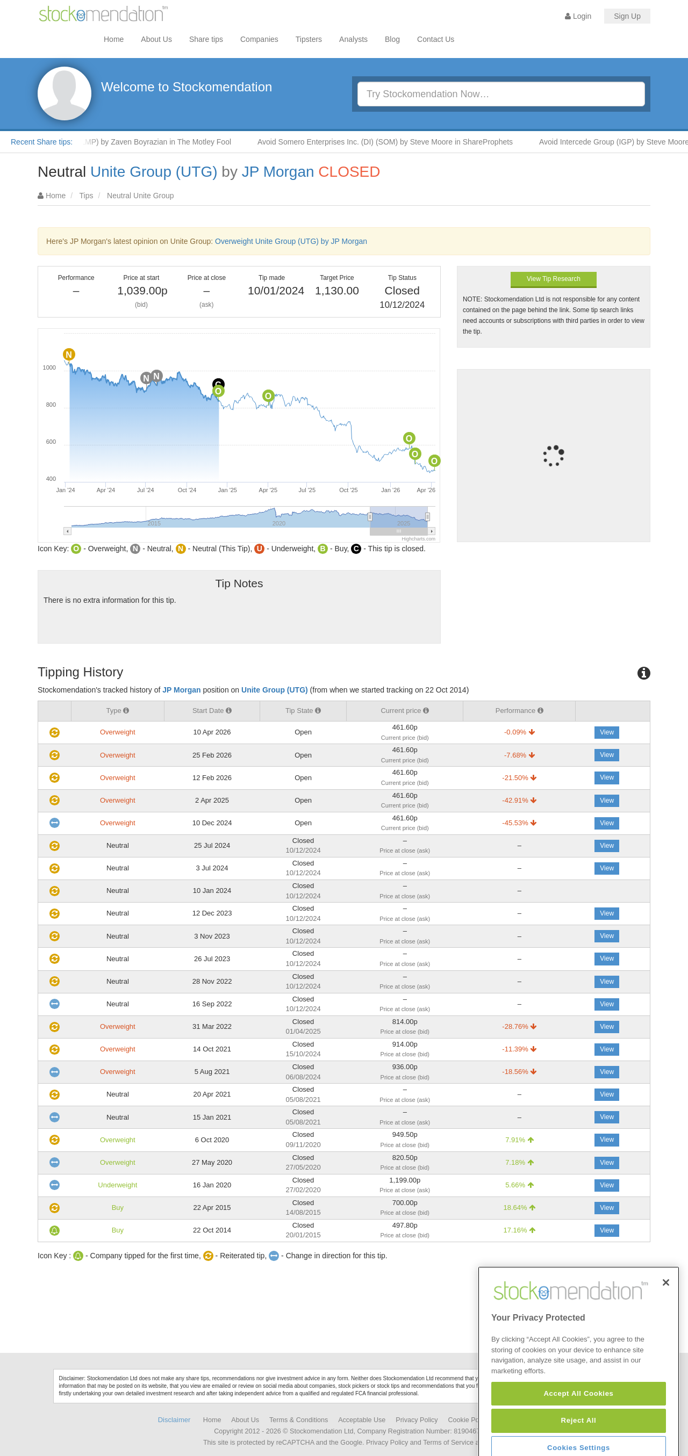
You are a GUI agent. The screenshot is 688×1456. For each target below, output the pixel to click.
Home (114, 39)
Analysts (353, 39)
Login (578, 16)
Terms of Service (448, 1442)
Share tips (206, 39)
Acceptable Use (361, 1420)
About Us (156, 39)
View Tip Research (553, 279)
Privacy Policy (417, 1420)
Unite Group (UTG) (154, 171)
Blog (392, 39)
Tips (87, 195)
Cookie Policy (468, 1420)
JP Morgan (278, 171)
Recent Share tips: (42, 142)
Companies (259, 39)
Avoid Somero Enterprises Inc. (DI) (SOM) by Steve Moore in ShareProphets (393, 142)
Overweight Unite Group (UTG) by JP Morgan (291, 241)
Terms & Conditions (298, 1420)
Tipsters (309, 39)
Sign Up (627, 16)
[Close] (666, 1325)
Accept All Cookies (578, 1436)
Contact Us (435, 39)
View (607, 732)
